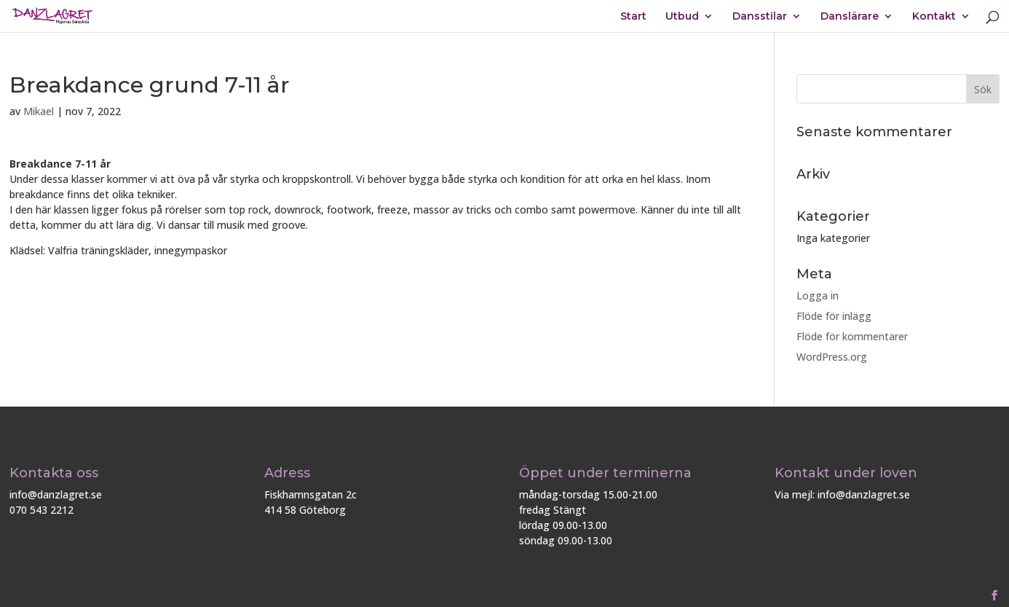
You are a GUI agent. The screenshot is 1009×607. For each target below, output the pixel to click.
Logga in (817, 295)
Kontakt (934, 17)
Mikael (38, 111)
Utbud (682, 17)
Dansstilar (759, 17)
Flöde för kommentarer (852, 336)
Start (633, 17)
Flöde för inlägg (833, 316)
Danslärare (849, 17)
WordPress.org (831, 357)
